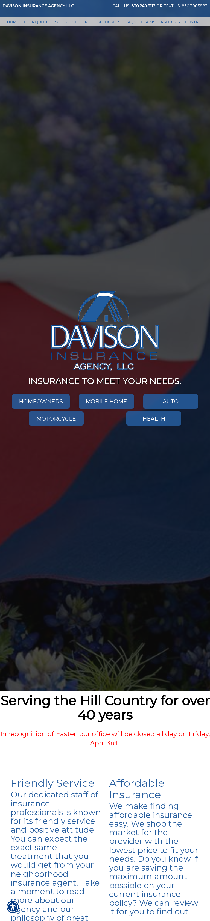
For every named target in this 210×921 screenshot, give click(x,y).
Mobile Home (106, 401)
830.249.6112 (143, 6)
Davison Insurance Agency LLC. (38, 6)
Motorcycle (56, 418)
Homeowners (41, 401)
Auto (171, 401)
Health (153, 418)
